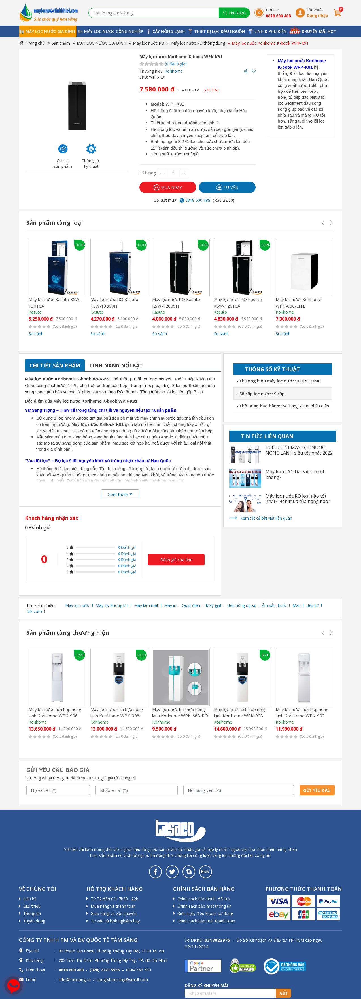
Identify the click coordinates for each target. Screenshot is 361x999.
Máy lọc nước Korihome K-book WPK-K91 (270, 43)
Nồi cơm (34, 611)
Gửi (283, 993)
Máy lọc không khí (111, 605)
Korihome (174, 71)
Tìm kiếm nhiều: (40, 605)
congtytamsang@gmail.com (122, 979)
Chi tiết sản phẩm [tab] (54, 365)
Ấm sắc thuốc (274, 605)
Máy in (170, 605)
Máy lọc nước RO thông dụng (198, 43)
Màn (296, 605)
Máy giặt (214, 605)
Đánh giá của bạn (176, 559)
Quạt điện (191, 605)
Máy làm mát (146, 605)
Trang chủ (32, 43)
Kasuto (35, 312)
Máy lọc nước (77, 605)
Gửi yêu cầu (317, 790)
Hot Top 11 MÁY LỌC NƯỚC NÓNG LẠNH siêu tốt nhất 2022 (299, 450)
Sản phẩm (61, 43)
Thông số (272, 369)
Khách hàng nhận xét (51, 517)
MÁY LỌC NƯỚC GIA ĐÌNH (101, 43)
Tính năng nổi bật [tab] (116, 365)
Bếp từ (312, 605)
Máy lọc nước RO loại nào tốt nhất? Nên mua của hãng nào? (298, 498)
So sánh (36, 333)
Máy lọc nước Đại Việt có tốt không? (295, 474)
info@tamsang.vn (75, 979)
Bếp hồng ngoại (241, 605)
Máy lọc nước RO (148, 43)
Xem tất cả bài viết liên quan (266, 518)
